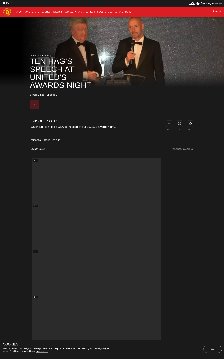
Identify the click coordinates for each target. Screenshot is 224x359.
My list (169, 129)
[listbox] (42, 149)
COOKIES (10, 344)
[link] (190, 124)
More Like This (52, 140)
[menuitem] (19, 12)
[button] (7, 3)
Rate (179, 129)
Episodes (36, 140)
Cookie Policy (42, 351)
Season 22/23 (38, 149)
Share (190, 129)
